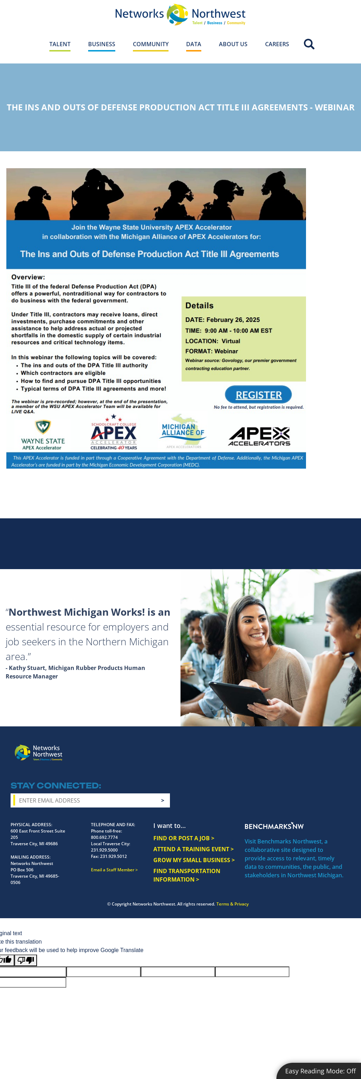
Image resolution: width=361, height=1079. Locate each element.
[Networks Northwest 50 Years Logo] (180, 14)
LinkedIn (334, 746)
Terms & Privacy (232, 904)
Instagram (290, 747)
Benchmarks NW (274, 825)
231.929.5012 (113, 856)
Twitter (303, 747)
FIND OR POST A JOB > (183, 838)
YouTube (318, 747)
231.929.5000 (104, 850)
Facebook (278, 747)
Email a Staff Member (112, 870)
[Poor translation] (25, 960)
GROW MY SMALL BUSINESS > (194, 860)
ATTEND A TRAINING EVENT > (193, 849)
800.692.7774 (104, 837)
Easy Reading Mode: (320, 1071)
